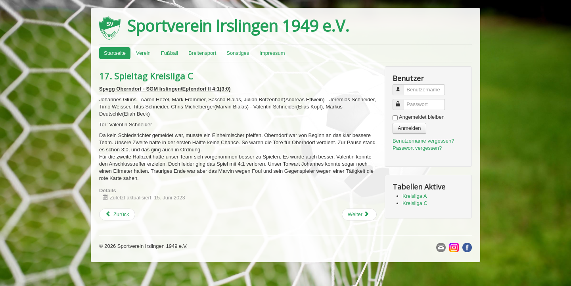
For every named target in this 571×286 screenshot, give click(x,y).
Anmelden (409, 128)
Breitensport (202, 53)
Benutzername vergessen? (423, 141)
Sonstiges (237, 53)
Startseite (115, 53)
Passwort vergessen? (417, 148)
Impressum (272, 53)
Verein (143, 53)
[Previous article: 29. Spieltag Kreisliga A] (117, 214)
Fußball (169, 53)
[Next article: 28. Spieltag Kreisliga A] (359, 214)
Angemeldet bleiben (422, 117)
